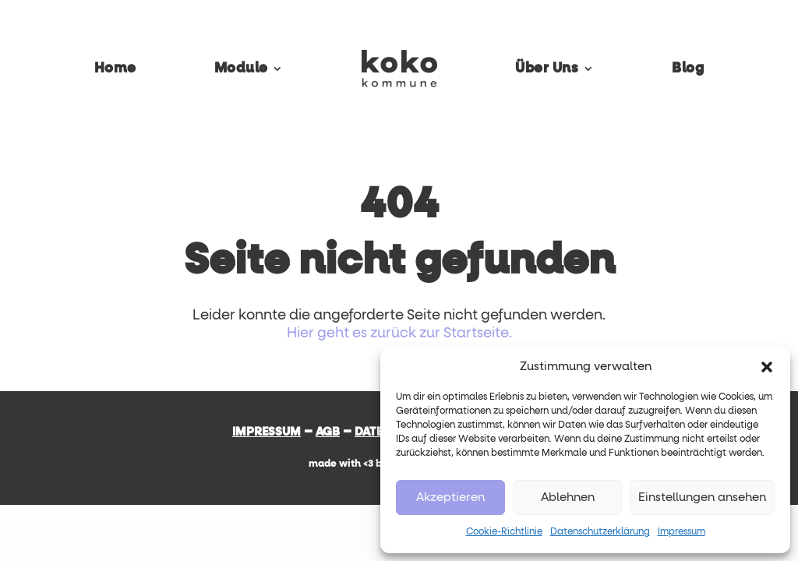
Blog (688, 69)
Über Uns (546, 69)
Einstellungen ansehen (702, 497)
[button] (767, 367)
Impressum (681, 532)
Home (115, 69)
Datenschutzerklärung (600, 532)
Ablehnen (568, 497)
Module (241, 69)
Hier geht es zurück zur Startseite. (399, 333)
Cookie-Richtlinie (504, 532)
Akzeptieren (450, 497)
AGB (328, 432)
